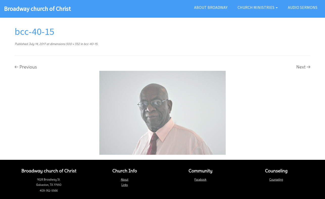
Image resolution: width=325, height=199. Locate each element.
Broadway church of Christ (37, 9)
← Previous (26, 67)
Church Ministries (258, 7)
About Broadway (210, 7)
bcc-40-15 (90, 44)
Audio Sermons (302, 7)
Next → (303, 67)
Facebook (200, 179)
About (124, 179)
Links (124, 185)
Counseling (276, 179)
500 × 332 (72, 44)
